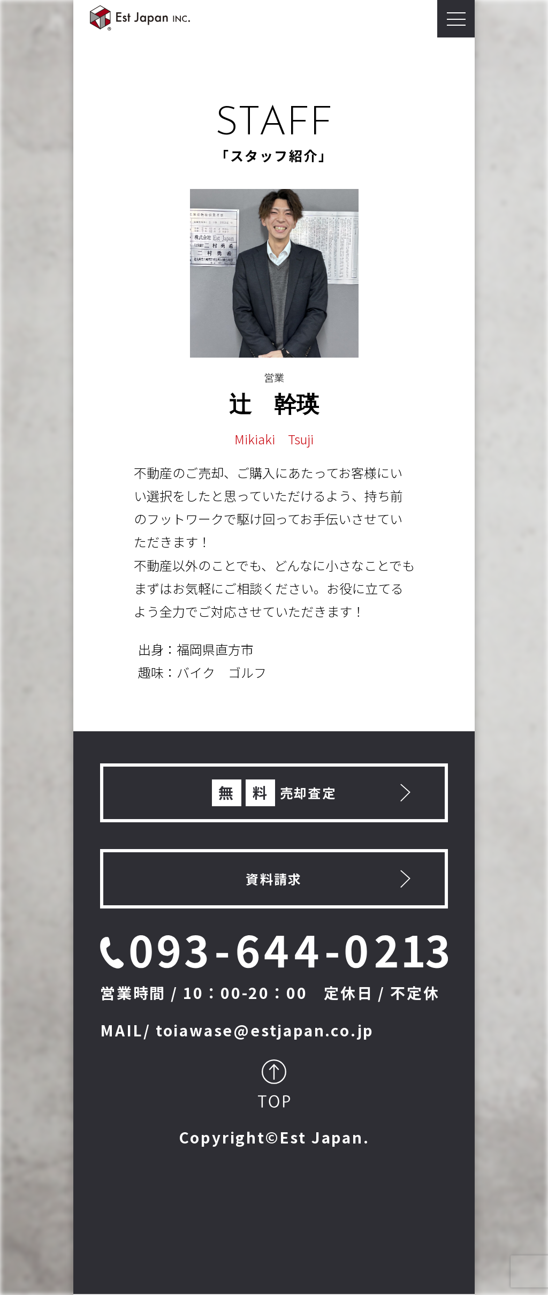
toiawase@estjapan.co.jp (265, 1030)
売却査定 (274, 792)
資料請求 (274, 878)
